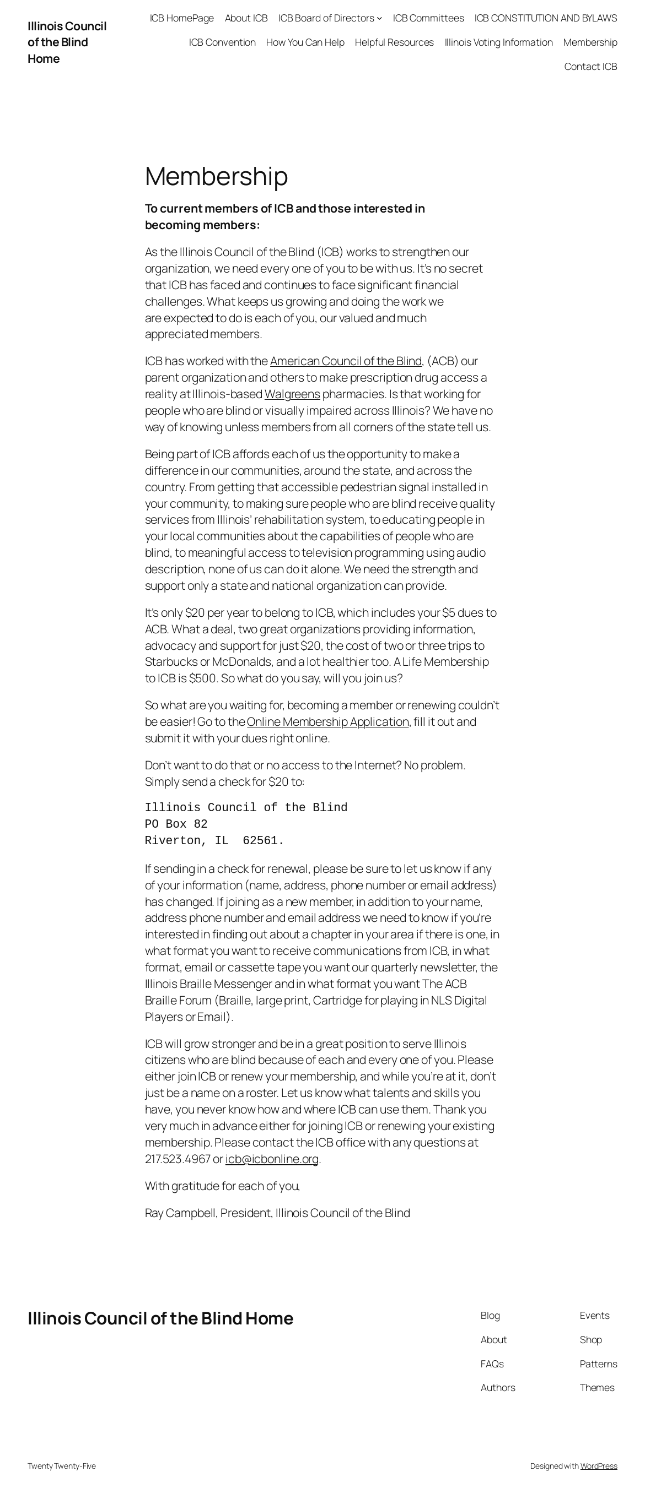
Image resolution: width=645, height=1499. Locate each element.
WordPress (598, 1465)
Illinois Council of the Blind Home (67, 42)
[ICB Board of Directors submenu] (380, 18)
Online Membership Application (328, 721)
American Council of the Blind (346, 360)
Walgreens (292, 393)
